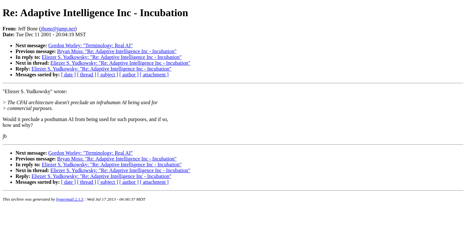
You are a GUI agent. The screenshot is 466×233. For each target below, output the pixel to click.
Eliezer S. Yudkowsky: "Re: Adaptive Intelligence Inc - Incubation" (112, 57)
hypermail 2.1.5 (69, 199)
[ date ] (68, 74)
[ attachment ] (154, 74)
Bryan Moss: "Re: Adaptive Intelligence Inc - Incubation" (117, 51)
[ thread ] (86, 74)
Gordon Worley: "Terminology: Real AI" (90, 45)
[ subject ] (107, 74)
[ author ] (129, 74)
